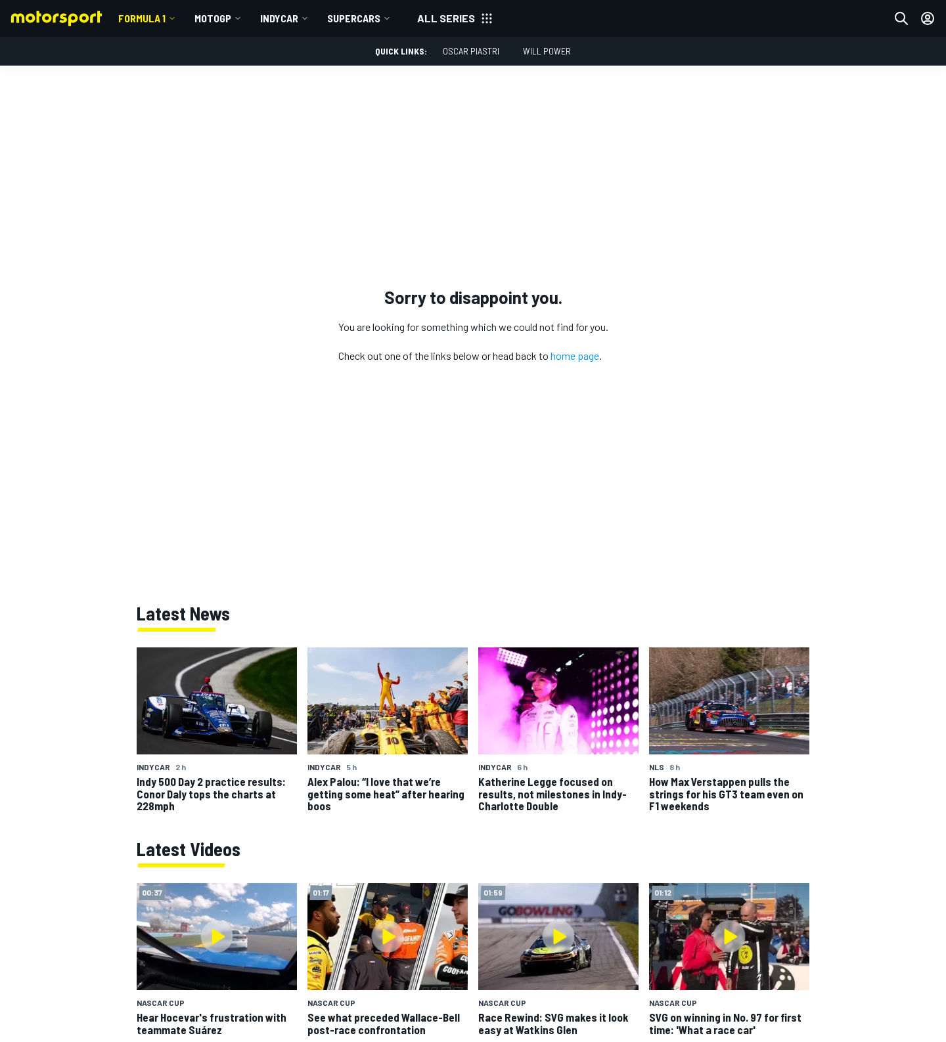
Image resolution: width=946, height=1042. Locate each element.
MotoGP (212, 18)
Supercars (353, 18)
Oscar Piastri (471, 50)
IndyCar (279, 18)
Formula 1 (142, 18)
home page (575, 355)
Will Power (547, 50)
